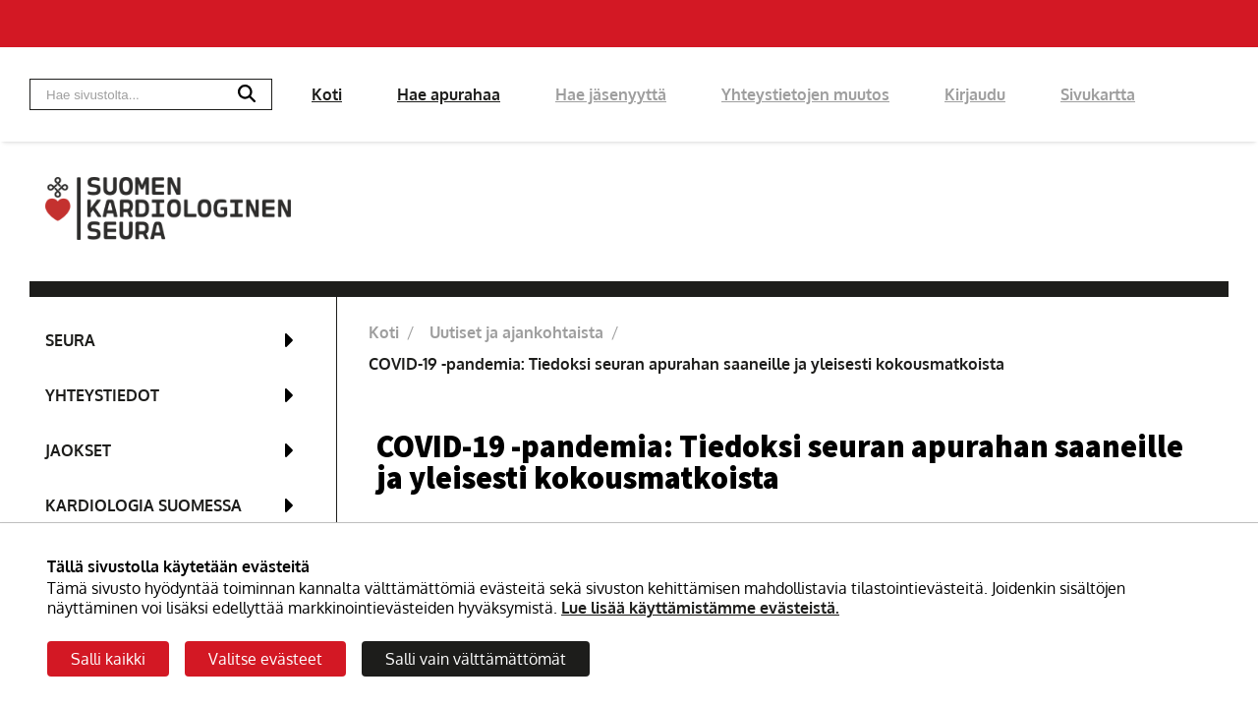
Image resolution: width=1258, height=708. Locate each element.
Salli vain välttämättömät (475, 659)
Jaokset (78, 450)
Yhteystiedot (102, 395)
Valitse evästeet (265, 659)
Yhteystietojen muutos (805, 94)
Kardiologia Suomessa (143, 505)
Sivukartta (1097, 94)
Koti (327, 94)
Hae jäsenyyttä (610, 94)
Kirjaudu (974, 94)
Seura (70, 340)
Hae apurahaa (448, 94)
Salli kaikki (108, 659)
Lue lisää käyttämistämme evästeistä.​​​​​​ (700, 608)
